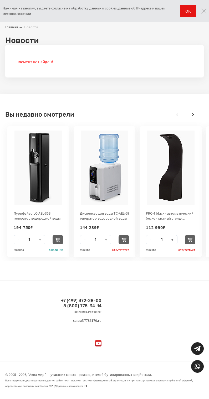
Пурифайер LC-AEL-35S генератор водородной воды (37, 215)
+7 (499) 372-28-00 (81, 300)
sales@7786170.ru (87, 320)
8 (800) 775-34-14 (82, 305)
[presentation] (177, 115)
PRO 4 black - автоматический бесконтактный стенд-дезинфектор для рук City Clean (169, 215)
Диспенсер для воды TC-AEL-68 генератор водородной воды (104, 215)
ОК (188, 11)
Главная (11, 27)
